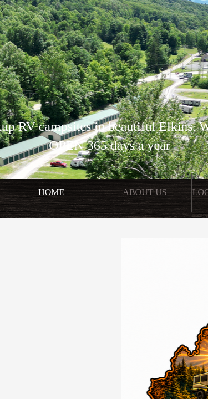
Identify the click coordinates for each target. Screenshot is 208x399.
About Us (144, 192)
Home (51, 192)
